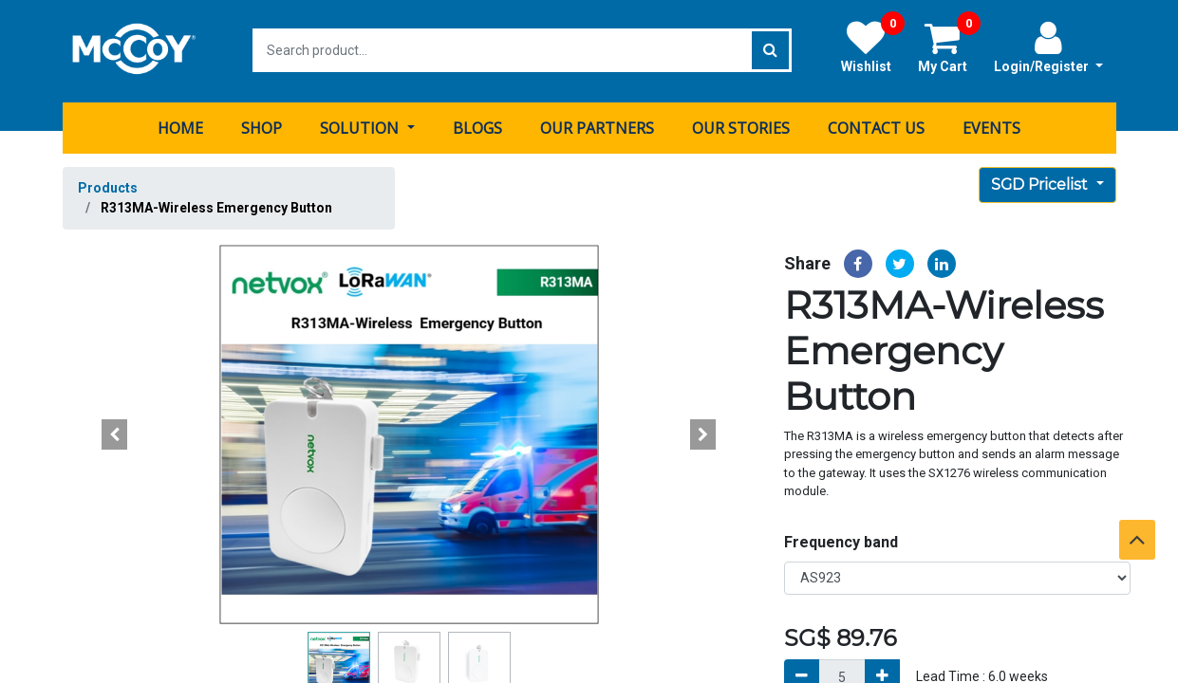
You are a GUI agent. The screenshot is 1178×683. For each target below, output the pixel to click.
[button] (115, 432)
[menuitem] (180, 126)
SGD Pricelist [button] (1041, 183)
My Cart (949, 46)
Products (108, 186)
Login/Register (1048, 46)
